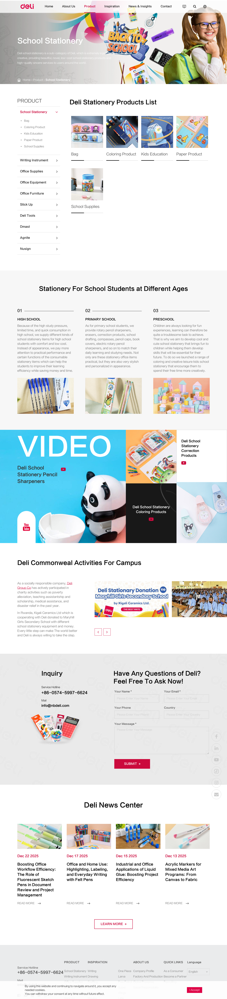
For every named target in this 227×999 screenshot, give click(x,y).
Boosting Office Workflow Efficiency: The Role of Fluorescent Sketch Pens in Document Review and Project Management (36, 879)
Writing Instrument (40, 160)
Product (89, 9)
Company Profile (143, 971)
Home (49, 9)
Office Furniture (40, 193)
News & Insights (140, 9)
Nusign (40, 249)
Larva (121, 976)
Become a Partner (175, 976)
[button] (98, 632)
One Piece (124, 971)
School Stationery (58, 79)
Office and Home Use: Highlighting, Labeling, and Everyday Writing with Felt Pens (87, 872)
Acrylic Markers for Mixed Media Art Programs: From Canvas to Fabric (183, 872)
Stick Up (40, 204)
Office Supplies (40, 171)
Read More (29, 903)
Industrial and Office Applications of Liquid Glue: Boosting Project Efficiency (137, 872)
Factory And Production (148, 976)
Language (194, 962)
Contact (166, 9)
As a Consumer (173, 971)
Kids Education (31, 133)
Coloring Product (32, 127)
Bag (24, 120)
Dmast (40, 227)
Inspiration (112, 9)
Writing (92, 971)
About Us (68, 9)
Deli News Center (113, 805)
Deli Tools (40, 216)
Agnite (40, 238)
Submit (132, 763)
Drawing (93, 976)
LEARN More (113, 924)
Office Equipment (40, 182)
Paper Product (30, 140)
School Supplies (31, 146)
